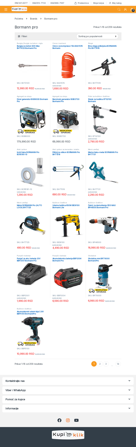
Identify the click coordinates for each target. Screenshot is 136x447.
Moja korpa (98, 3)
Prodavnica (81, 3)
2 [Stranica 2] (100, 364)
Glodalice (92, 256)
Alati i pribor (22, 149)
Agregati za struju (24, 96)
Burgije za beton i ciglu (33, 43)
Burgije (20, 43)
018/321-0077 (21, 3)
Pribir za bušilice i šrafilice (99, 96)
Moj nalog (115, 3)
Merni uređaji (93, 149)
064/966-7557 (57, 3)
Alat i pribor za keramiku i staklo (65, 149)
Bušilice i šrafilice (59, 203)
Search (119, 9)
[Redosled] (97, 36)
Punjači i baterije (24, 256)
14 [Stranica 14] (118, 364)
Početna (19, 18)
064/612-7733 (39, 3)
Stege (90, 43)
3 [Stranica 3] (106, 364)
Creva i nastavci (59, 43)
